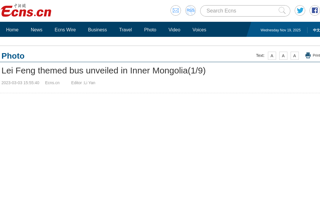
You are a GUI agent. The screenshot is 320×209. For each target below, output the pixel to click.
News (36, 29)
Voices (199, 29)
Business (97, 29)
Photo (150, 29)
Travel (125, 29)
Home (12, 29)
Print (316, 55)
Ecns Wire (65, 29)
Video (174, 29)
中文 (316, 30)
